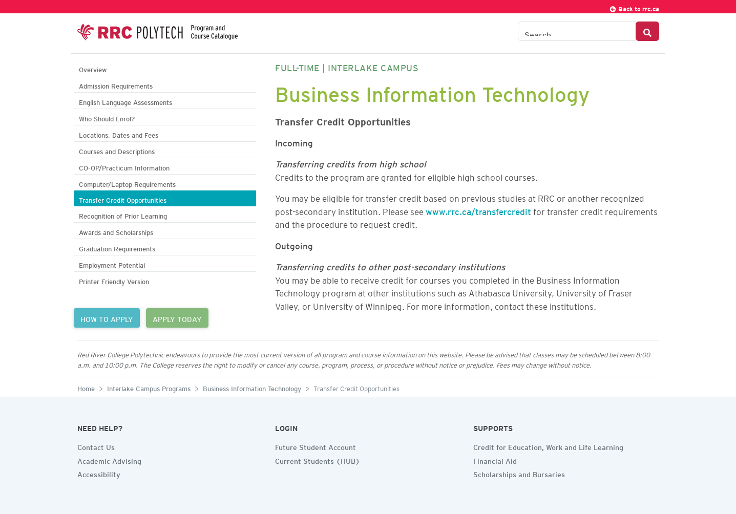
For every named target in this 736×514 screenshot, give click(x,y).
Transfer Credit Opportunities (122, 199)
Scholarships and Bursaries (519, 473)
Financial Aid (495, 459)
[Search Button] (647, 31)
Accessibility (98, 473)
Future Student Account (315, 445)
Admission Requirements (116, 84)
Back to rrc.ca (634, 7)
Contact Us (96, 445)
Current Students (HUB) (317, 459)
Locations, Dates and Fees (118, 134)
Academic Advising (109, 459)
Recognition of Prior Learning (123, 214)
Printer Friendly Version (114, 280)
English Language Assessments (125, 101)
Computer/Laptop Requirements (127, 183)
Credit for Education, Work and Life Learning (548, 445)
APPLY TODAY (177, 317)
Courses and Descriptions (117, 150)
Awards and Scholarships (116, 231)
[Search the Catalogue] (577, 31)
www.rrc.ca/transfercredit (478, 210)
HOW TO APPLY (106, 317)
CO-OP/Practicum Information (124, 166)
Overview (93, 68)
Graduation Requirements (117, 247)
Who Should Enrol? (107, 117)
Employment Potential (112, 264)
